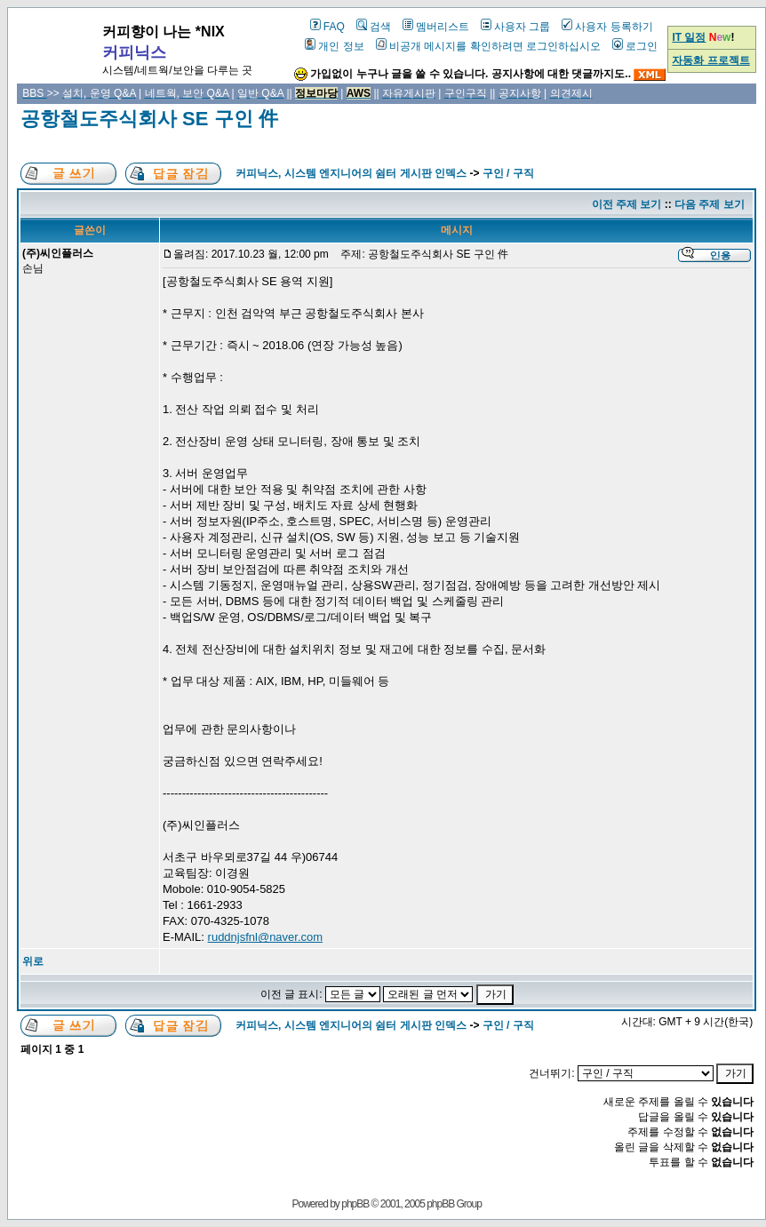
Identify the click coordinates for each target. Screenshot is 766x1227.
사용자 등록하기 (607, 26)
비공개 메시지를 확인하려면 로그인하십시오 (488, 46)
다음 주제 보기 (709, 204)
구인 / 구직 (508, 173)
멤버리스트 (436, 26)
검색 (373, 26)
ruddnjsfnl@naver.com (265, 937)
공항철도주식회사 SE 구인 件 (149, 119)
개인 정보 (334, 46)
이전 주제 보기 (627, 204)
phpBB (355, 1204)
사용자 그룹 (515, 26)
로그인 (635, 46)
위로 (33, 961)
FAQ (327, 26)
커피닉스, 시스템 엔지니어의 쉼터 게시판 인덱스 (351, 173)
